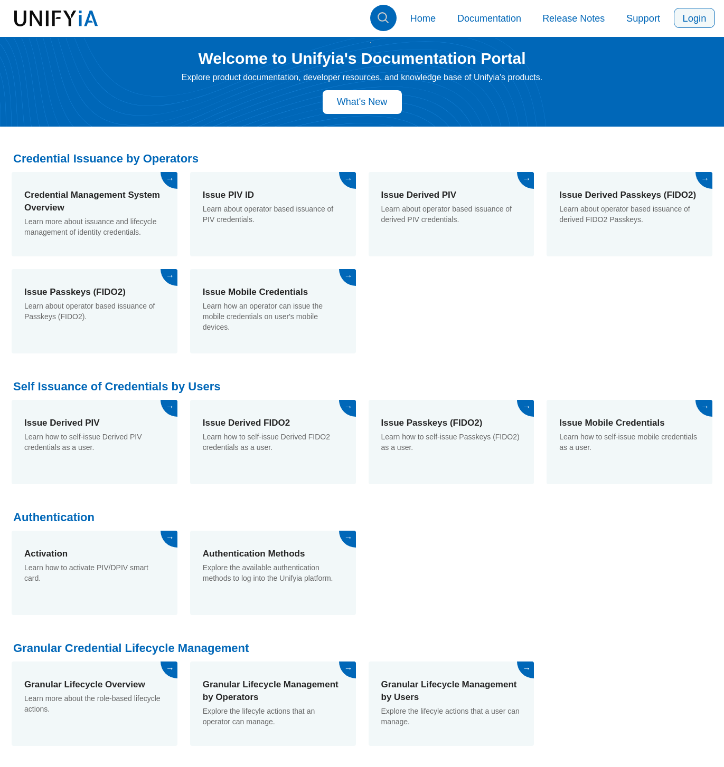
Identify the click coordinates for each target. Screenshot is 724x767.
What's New (362, 102)
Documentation (492, 18)
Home (426, 18)
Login (695, 18)
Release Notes (576, 18)
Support (645, 18)
